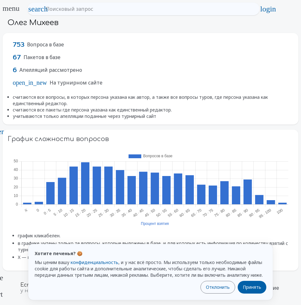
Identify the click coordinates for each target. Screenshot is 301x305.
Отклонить (218, 287)
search (38, 9)
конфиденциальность (94, 262)
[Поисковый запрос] (149, 9)
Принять (252, 287)
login (268, 9)
